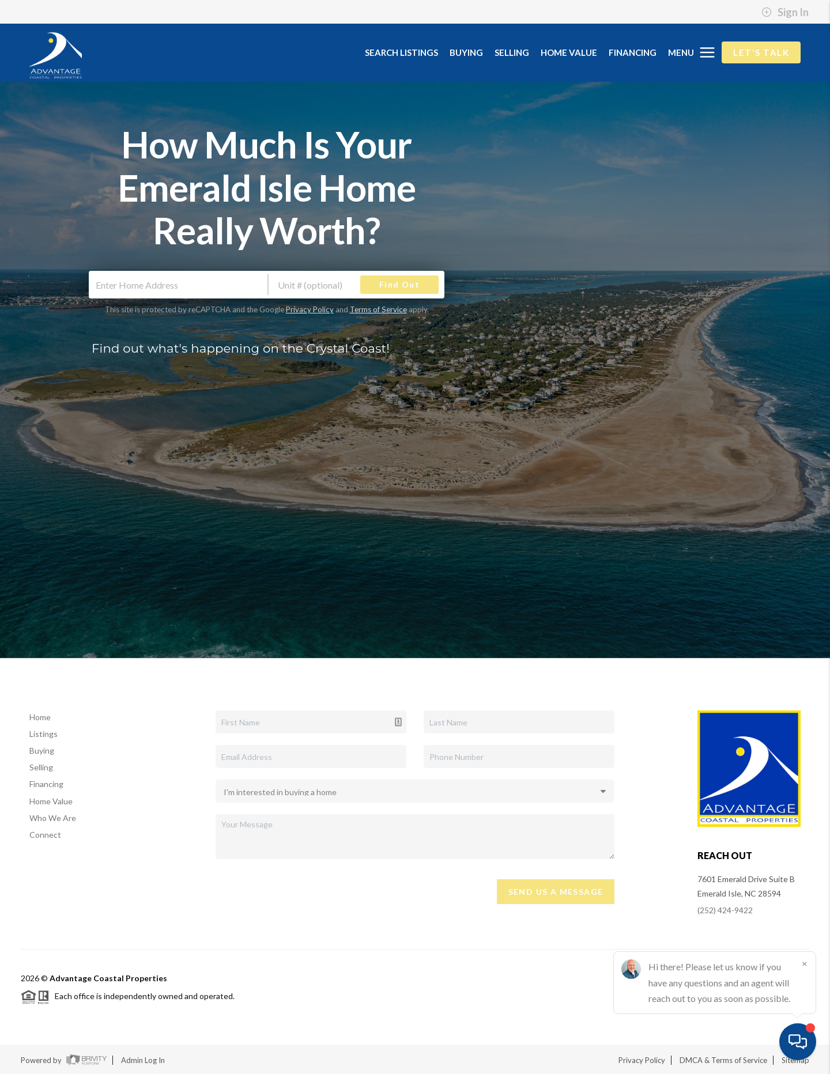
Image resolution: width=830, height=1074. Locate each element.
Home (40, 717)
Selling (41, 767)
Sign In (785, 12)
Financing (46, 784)
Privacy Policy (310, 309)
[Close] (804, 963)
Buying (41, 750)
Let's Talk (761, 52)
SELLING (512, 52)
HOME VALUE (569, 52)
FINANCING (633, 52)
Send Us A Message (555, 892)
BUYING (466, 52)
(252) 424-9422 (725, 910)
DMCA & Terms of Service (723, 1060)
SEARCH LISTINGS (401, 52)
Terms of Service (378, 309)
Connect (45, 834)
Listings (43, 734)
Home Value (51, 801)
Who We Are (52, 818)
